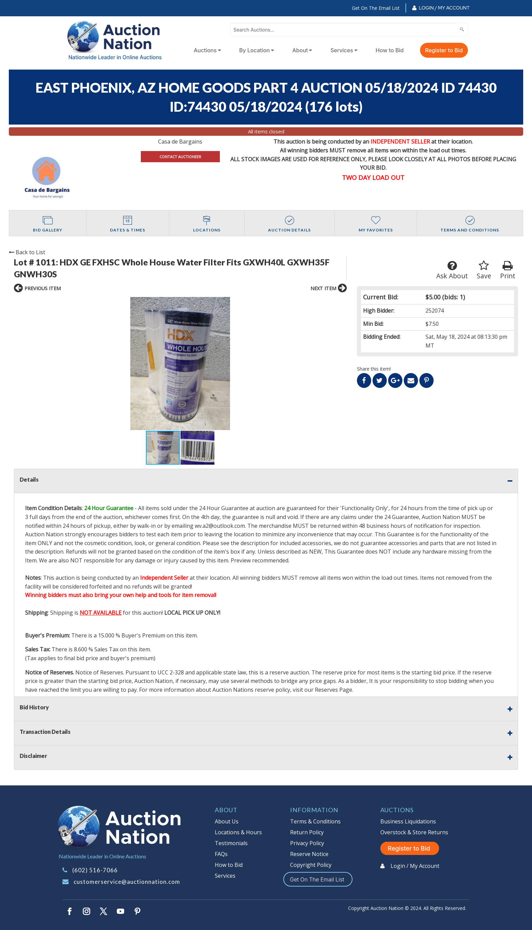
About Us (227, 821)
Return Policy (307, 832)
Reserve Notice (309, 854)
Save (484, 270)
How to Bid (390, 50)
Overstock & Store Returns (414, 832)
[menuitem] (206, 50)
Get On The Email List (376, 8)
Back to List (27, 252)
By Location (254, 50)
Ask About (452, 270)
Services (341, 50)
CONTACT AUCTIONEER (180, 156)
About (300, 50)
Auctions (205, 50)
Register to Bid (444, 50)
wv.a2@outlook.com (220, 525)
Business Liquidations (408, 821)
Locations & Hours (238, 832)
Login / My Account (444, 8)
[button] (273, 363)
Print (507, 270)
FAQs (221, 854)
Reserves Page (333, 689)
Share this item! (374, 369)
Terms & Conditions (315, 821)
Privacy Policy (307, 843)
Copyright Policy (310, 865)
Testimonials (231, 843)
